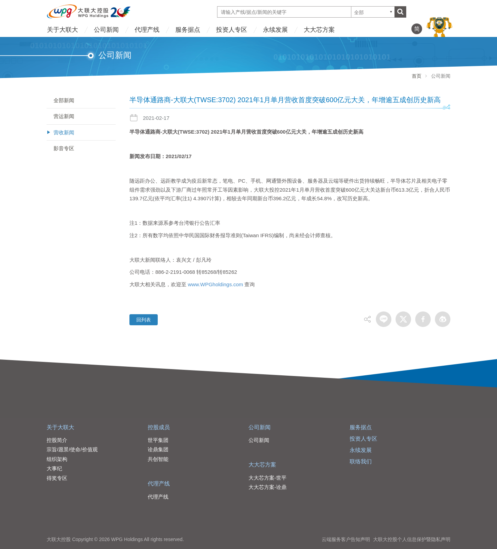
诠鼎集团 (158, 449)
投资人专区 (231, 29)
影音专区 (63, 148)
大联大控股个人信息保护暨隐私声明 (411, 539)
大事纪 (54, 468)
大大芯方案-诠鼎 (267, 487)
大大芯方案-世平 (267, 478)
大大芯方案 (319, 29)
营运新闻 (63, 116)
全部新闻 (63, 100)
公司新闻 (106, 29)
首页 (416, 76)
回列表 (143, 319)
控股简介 (57, 440)
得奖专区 (57, 478)
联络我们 (361, 461)
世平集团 (158, 440)
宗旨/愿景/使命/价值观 (72, 449)
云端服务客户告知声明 (346, 539)
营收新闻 (63, 132)
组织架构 (57, 459)
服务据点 (187, 29)
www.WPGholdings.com (215, 284)
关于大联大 (62, 29)
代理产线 (147, 29)
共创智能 (158, 459)
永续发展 (275, 29)
